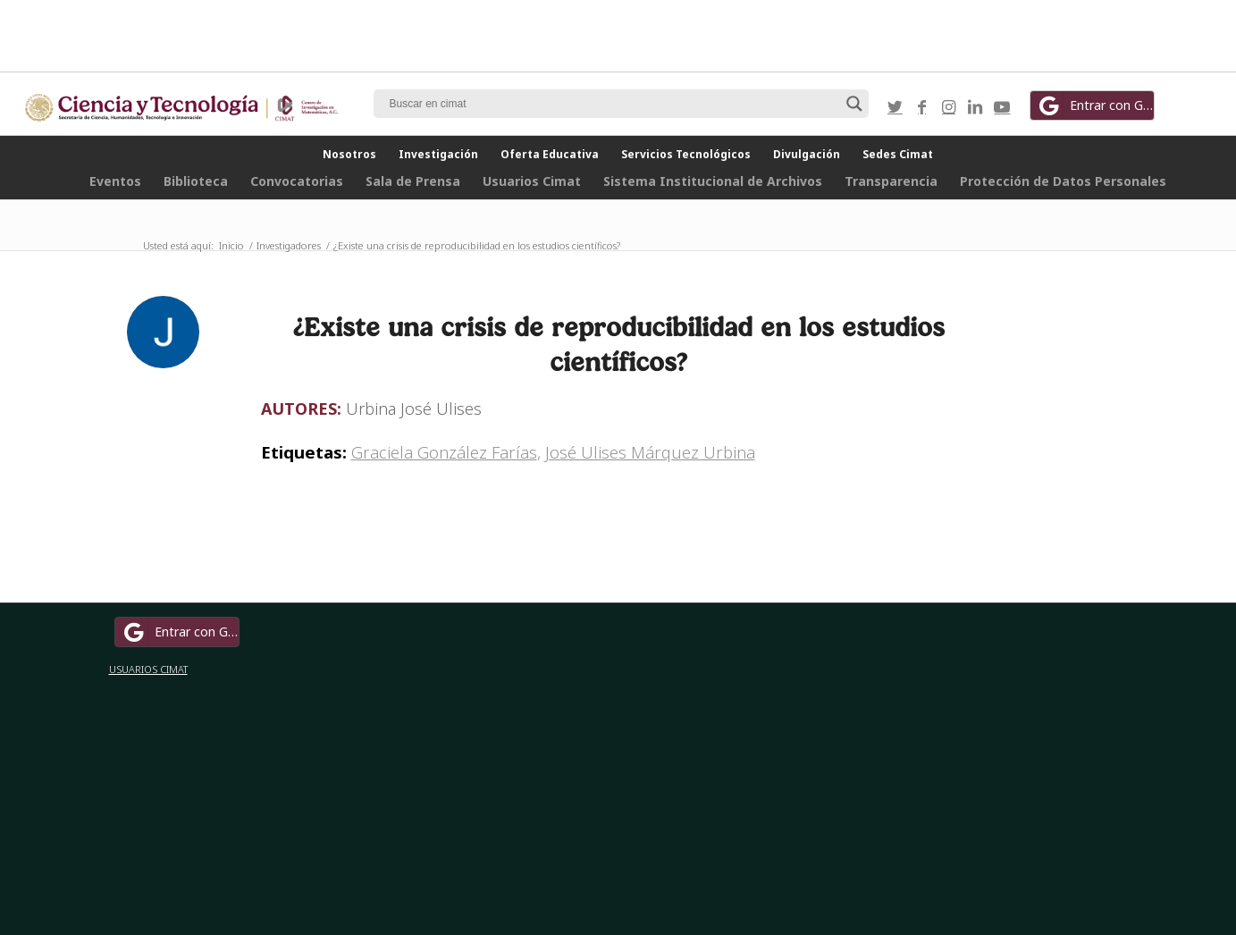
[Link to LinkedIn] (975, 106)
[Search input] (613, 103)
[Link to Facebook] (921, 106)
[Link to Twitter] (894, 106)
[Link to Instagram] (948, 106)
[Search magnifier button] (854, 103)
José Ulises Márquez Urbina (650, 452)
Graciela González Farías (444, 452)
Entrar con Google (1095, 105)
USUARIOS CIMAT (148, 669)
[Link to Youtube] (1001, 106)
